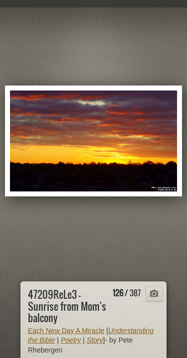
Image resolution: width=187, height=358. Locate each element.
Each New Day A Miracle (66, 331)
